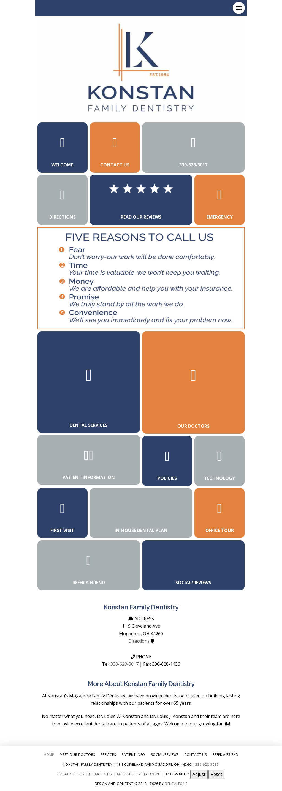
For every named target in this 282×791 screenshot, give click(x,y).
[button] (239, 8)
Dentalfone (176, 783)
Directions (139, 641)
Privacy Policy (71, 773)
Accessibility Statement (139, 773)
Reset (216, 774)
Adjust (198, 774)
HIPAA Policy (101, 773)
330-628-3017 (124, 664)
